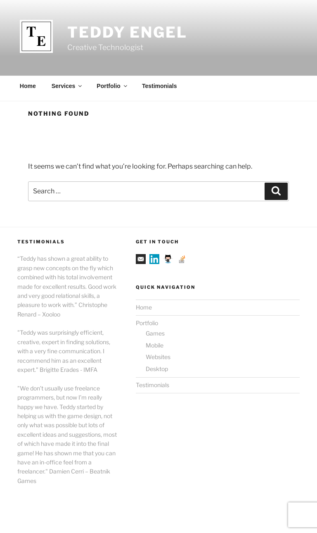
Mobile (154, 345)
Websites (158, 356)
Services (67, 86)
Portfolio (112, 86)
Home (28, 86)
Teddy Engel (127, 32)
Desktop (157, 368)
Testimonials (159, 86)
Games (155, 333)
